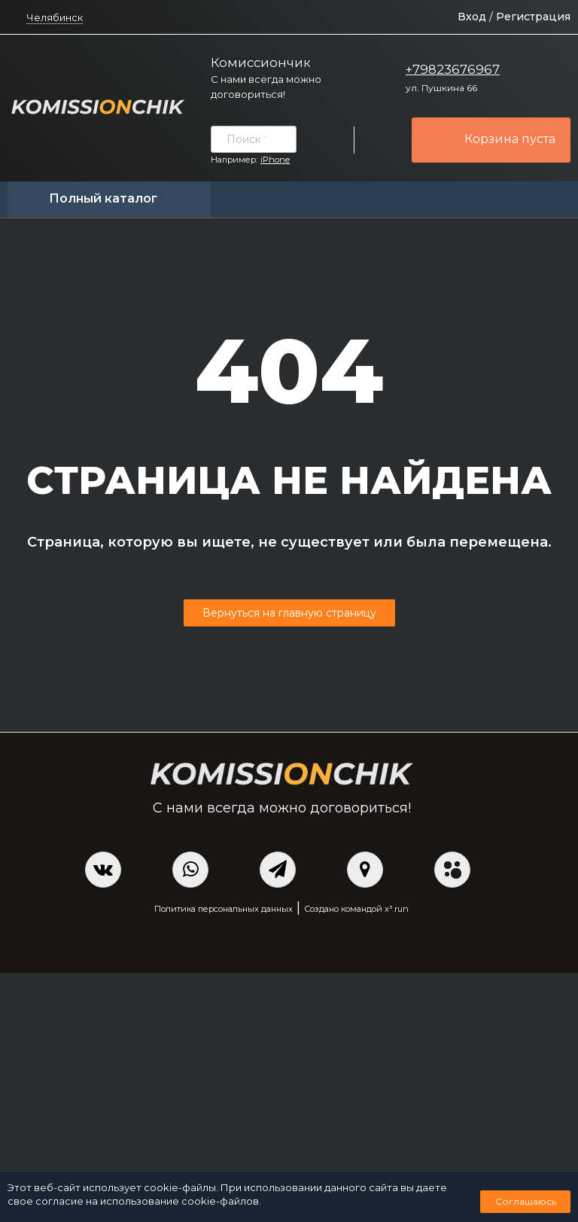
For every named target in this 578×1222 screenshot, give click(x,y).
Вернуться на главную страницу (289, 613)
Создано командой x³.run (356, 909)
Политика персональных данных (223, 909)
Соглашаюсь (525, 1201)
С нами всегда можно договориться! (266, 86)
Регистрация (533, 16)
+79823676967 (453, 69)
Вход (472, 16)
